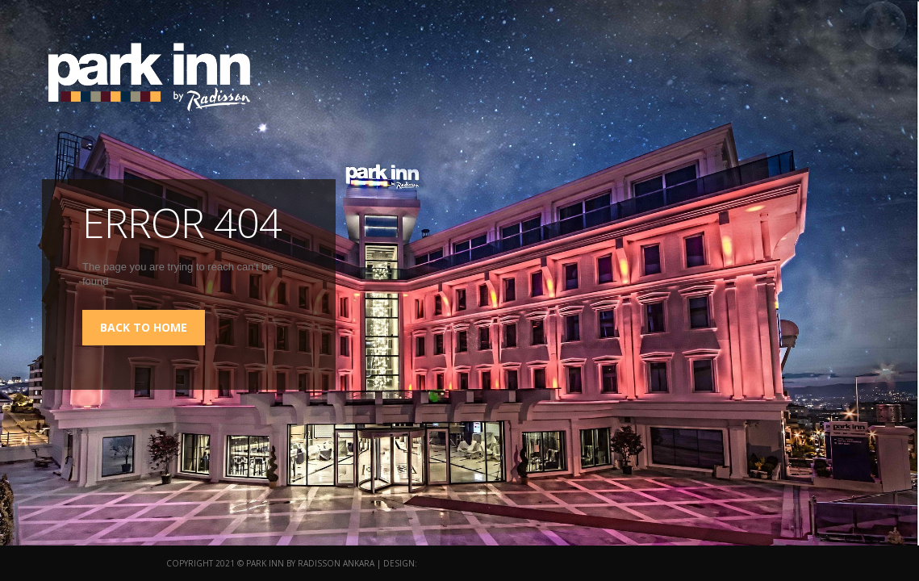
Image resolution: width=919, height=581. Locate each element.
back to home (143, 327)
